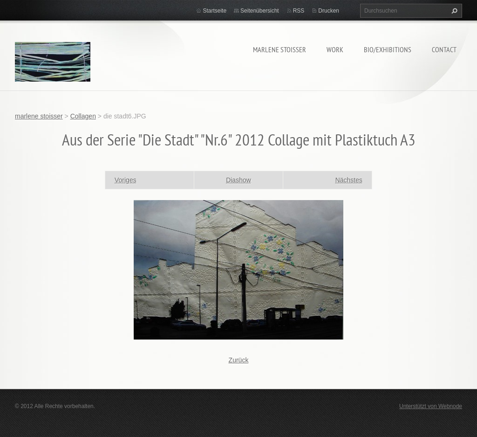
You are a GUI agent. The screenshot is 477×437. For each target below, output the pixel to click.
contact (444, 49)
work (335, 49)
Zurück (239, 360)
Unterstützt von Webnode (430, 406)
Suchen (453, 11)
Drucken (328, 10)
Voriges (125, 180)
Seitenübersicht (259, 10)
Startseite (214, 10)
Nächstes (348, 180)
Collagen (83, 116)
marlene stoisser (279, 49)
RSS (299, 10)
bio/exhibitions (387, 49)
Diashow (238, 180)
